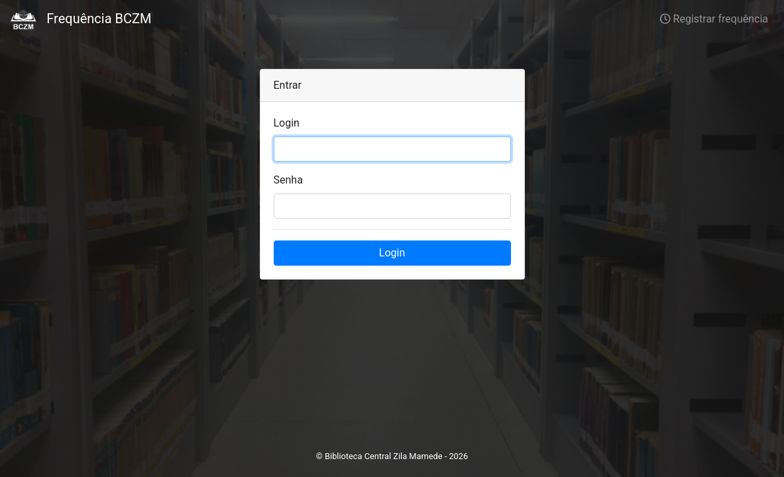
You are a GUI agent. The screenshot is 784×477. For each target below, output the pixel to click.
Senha (288, 180)
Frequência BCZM (81, 20)
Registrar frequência (714, 19)
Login (287, 123)
